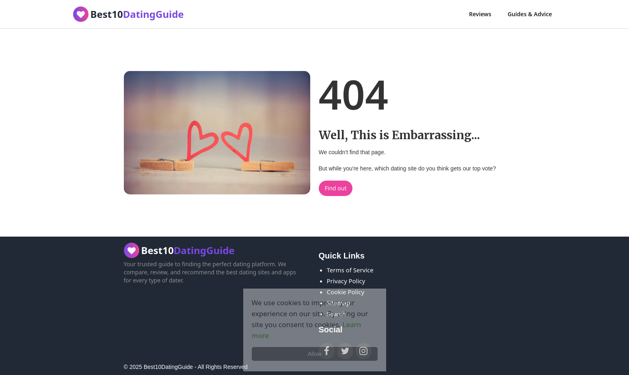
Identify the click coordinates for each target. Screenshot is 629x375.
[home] (128, 14)
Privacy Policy (346, 281)
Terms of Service (350, 270)
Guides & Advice (530, 14)
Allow (314, 354)
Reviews (480, 14)
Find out (336, 188)
